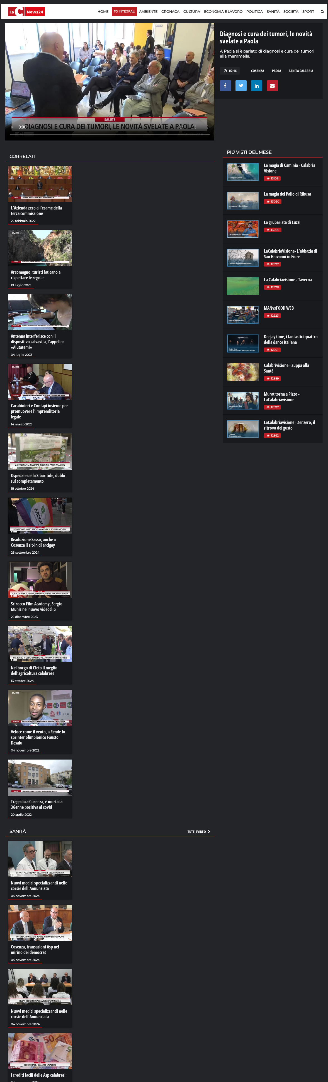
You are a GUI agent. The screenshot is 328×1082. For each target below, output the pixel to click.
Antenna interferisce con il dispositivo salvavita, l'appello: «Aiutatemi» (37, 341)
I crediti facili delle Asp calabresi (38, 1075)
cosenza (257, 70)
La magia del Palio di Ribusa (287, 194)
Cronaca (170, 11)
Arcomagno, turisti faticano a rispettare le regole (35, 275)
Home (103, 11)
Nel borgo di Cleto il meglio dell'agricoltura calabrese (34, 670)
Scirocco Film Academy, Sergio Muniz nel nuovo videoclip (36, 606)
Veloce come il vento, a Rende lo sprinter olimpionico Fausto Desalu (38, 737)
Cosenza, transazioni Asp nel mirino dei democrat (35, 949)
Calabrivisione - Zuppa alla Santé (286, 368)
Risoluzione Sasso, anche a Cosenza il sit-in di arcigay (33, 542)
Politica (254, 11)
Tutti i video (199, 831)
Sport (308, 11)
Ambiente (148, 11)
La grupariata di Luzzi (282, 222)
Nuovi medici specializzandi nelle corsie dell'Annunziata (39, 885)
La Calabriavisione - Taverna (288, 280)
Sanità (273, 11)
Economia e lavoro (223, 11)
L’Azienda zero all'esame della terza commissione (36, 210)
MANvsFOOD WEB (279, 308)
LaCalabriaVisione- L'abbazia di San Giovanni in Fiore (290, 254)
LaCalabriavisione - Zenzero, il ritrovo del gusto (289, 425)
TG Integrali (124, 11)
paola (276, 70)
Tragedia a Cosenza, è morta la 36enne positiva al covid (36, 804)
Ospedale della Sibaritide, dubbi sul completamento (38, 478)
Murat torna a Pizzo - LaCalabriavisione (282, 397)
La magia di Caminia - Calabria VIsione (289, 168)
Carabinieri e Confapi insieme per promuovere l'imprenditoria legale (39, 411)
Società (290, 11)
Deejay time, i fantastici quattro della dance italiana (291, 339)
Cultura (191, 11)
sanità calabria (301, 70)
